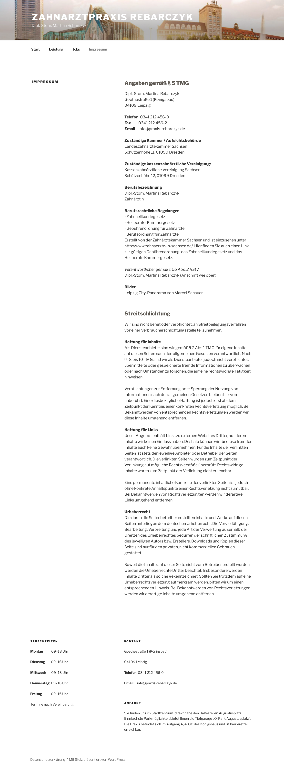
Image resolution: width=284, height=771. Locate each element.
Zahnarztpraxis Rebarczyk (112, 17)
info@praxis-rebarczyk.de (162, 128)
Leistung (56, 49)
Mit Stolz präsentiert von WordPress (97, 759)
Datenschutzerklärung (47, 759)
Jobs (76, 49)
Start (35, 49)
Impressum (98, 49)
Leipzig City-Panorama (145, 293)
